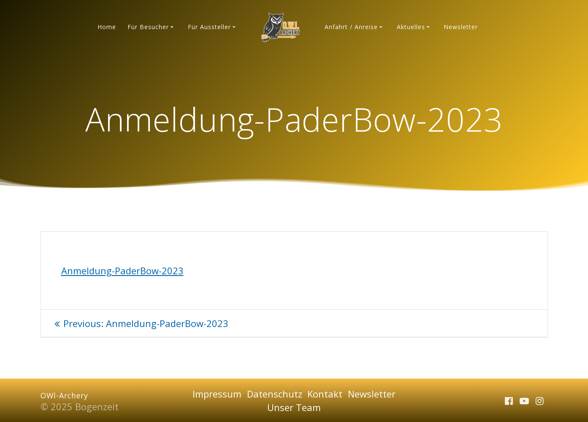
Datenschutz (274, 393)
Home (107, 27)
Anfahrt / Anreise (351, 27)
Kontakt (324, 393)
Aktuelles (411, 27)
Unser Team (294, 407)
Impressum (216, 393)
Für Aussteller (209, 27)
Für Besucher (148, 27)
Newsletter (461, 27)
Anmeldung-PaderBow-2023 (122, 270)
